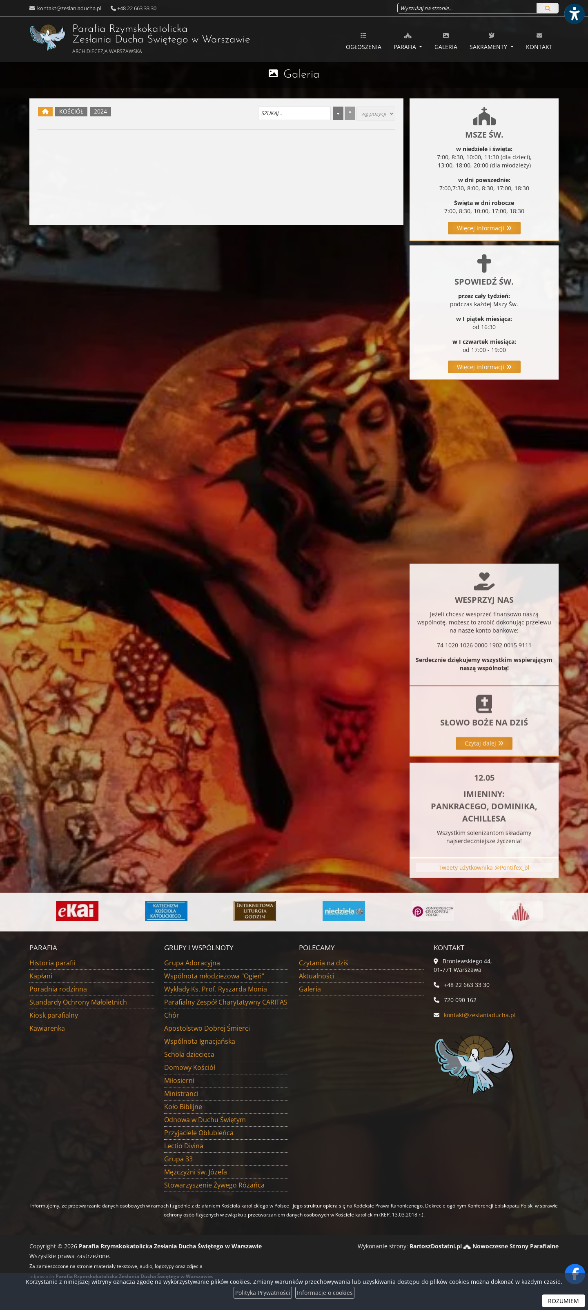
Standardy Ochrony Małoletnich (78, 1002)
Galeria (445, 41)
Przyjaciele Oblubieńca (199, 1132)
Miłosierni (179, 1080)
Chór (171, 1015)
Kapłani (40, 975)
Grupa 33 (178, 1158)
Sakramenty (489, 41)
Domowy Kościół (189, 1067)
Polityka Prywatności (262, 1293)
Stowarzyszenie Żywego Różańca (214, 1185)
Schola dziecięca (189, 1054)
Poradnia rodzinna (58, 989)
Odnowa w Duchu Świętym (205, 1119)
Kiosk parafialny (53, 1015)
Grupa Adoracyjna (192, 962)
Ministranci (181, 1093)
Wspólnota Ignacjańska (199, 1041)
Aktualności (316, 975)
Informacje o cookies (325, 1293)
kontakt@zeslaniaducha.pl (68, 8)
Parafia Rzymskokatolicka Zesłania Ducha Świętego (118, 38)
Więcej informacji (484, 228)
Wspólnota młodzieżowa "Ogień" (214, 975)
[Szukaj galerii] (294, 113)
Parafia (406, 41)
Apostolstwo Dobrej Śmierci (207, 1028)
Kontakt (539, 41)
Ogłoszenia (363, 41)
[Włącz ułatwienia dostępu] (574, 14)
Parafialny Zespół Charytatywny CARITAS (225, 1002)
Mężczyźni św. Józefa (195, 1171)
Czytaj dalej (484, 806)
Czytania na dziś (323, 962)
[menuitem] (364, 39)
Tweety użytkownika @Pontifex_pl (484, 886)
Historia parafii (52, 962)
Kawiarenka (47, 1028)
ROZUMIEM (563, 1301)
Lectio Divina (183, 1145)
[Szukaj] (548, 8)
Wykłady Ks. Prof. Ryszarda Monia (215, 989)
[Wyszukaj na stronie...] (467, 8)
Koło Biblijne (183, 1106)
